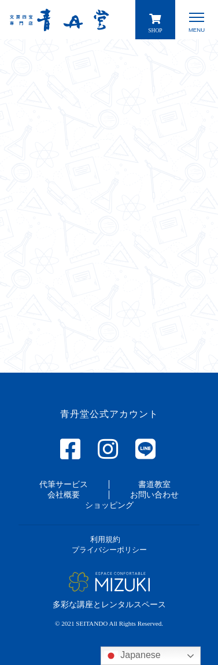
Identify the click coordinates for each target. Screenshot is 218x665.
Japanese (132, 656)
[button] (64, 484)
